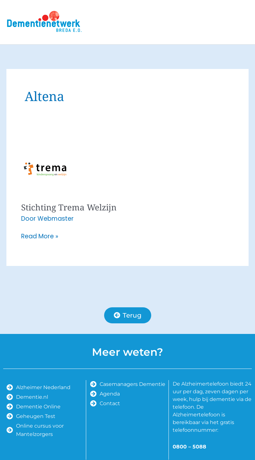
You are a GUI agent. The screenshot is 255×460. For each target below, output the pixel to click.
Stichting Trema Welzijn (69, 207)
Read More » (39, 236)
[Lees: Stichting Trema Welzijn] (45, 169)
